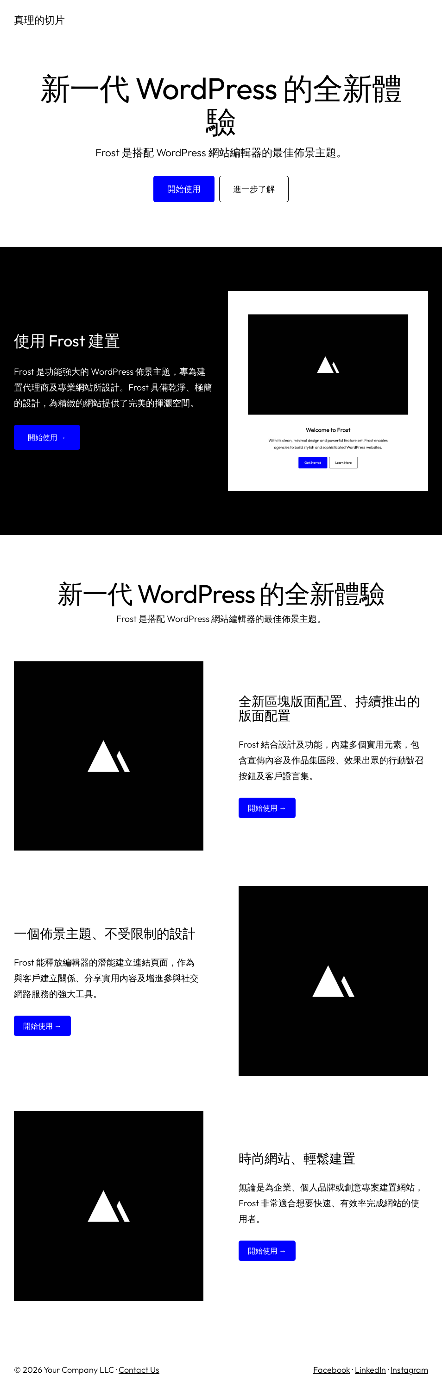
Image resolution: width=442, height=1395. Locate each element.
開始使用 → (47, 437)
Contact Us (139, 1369)
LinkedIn (370, 1369)
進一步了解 (254, 189)
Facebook (331, 1369)
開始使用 (184, 189)
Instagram (409, 1369)
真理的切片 (40, 19)
